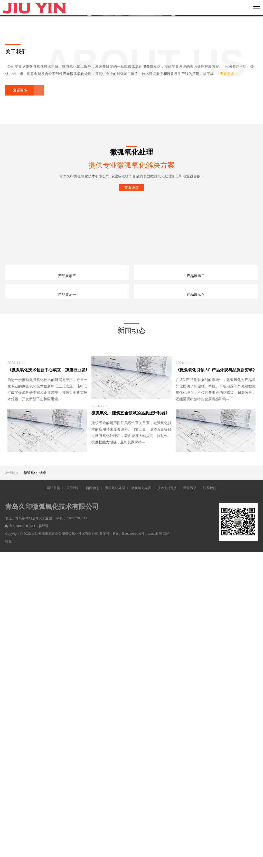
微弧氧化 (30, 778)
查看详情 (131, 300)
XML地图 (156, 839)
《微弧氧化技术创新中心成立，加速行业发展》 (47, 674)
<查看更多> (227, 186)
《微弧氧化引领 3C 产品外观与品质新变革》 (216, 674)
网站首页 (53, 793)
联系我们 (209, 793)
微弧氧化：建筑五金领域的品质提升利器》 (130, 718)
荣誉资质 (190, 793)
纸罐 (42, 778)
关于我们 (73, 793)
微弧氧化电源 (141, 793)
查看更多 (20, 203)
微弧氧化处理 (115, 793)
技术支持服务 (167, 793)
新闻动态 (92, 793)
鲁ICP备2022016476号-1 (130, 839)
